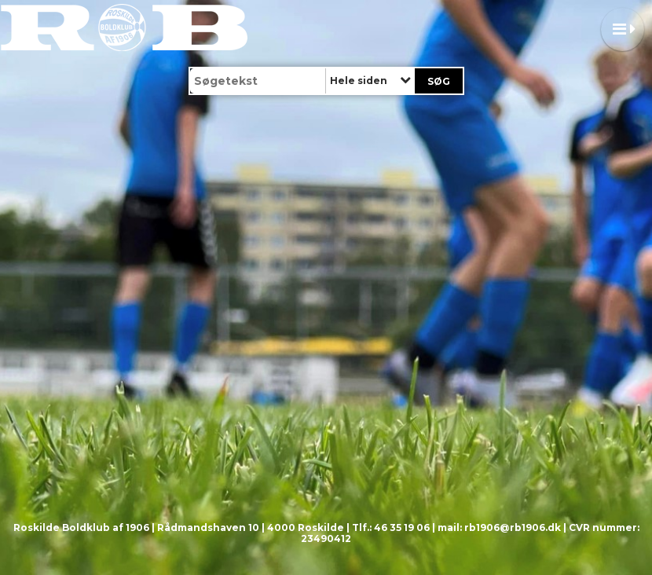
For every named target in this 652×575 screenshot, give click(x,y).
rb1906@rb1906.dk (512, 527)
